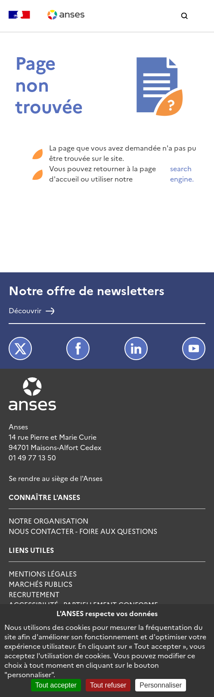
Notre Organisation (48, 520)
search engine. (182, 173)
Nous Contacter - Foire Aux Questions (83, 531)
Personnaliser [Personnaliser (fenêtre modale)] (161, 685)
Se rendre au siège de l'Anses (55, 478)
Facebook (78, 348)
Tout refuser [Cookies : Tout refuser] (108, 685)
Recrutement (34, 594)
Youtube (193, 348)
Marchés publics (40, 584)
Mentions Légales (43, 573)
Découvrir (25, 311)
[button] (184, 16)
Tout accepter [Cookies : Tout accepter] (56, 685)
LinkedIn (136, 348)
